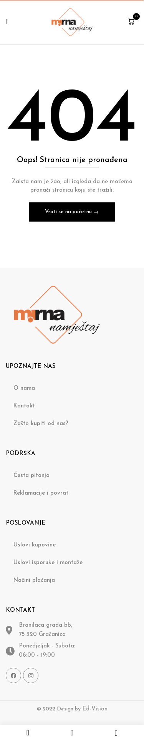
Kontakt (24, 406)
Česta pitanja (31, 475)
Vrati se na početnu (69, 212)
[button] (130, 21)
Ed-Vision (95, 709)
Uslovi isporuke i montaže (48, 563)
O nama (24, 388)
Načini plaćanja (34, 580)
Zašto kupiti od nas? (40, 424)
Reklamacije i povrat (40, 493)
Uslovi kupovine (34, 545)
